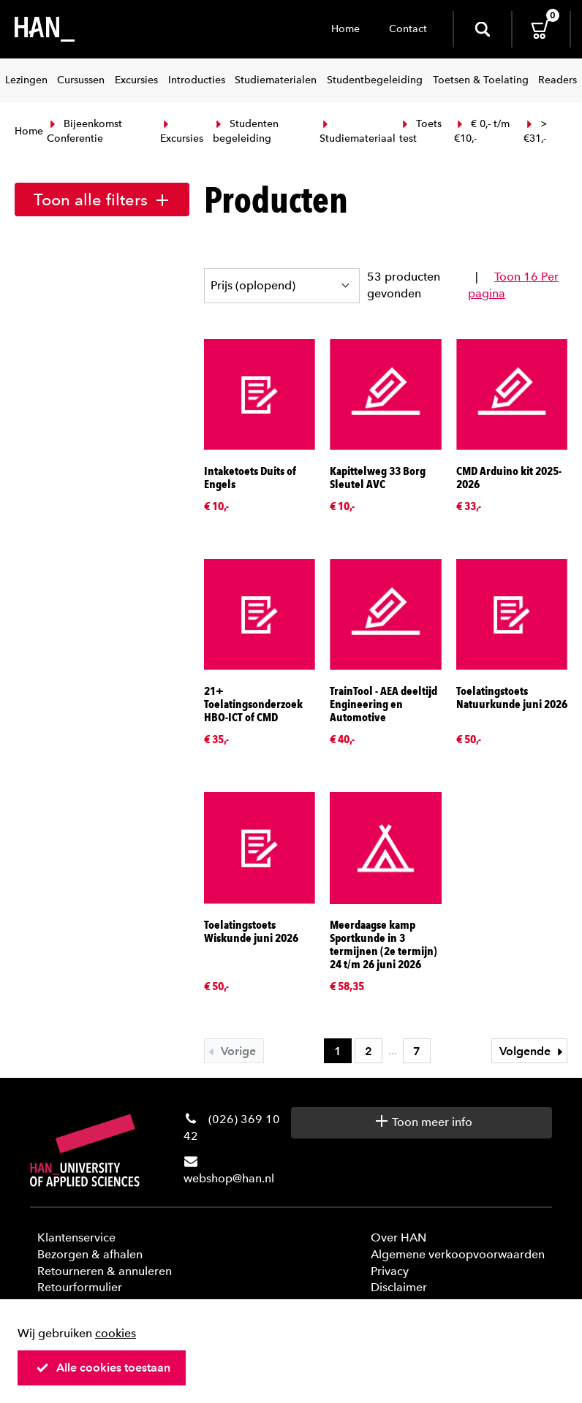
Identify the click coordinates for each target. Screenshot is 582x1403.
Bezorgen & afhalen (90, 1254)
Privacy (390, 1271)
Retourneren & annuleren (104, 1271)
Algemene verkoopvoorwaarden (458, 1254)
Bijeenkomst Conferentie (84, 131)
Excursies (181, 132)
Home (345, 29)
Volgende (533, 1051)
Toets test (420, 131)
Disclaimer (399, 1287)
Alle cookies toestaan (103, 1368)
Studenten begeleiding (246, 131)
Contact (408, 29)
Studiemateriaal (358, 132)
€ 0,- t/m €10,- (482, 131)
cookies (115, 1333)
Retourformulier (79, 1287)
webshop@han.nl (229, 1178)
